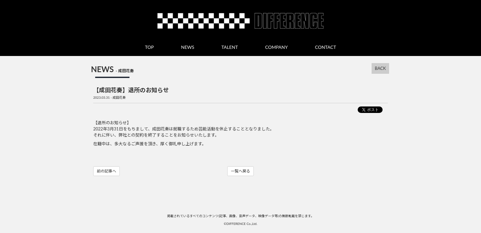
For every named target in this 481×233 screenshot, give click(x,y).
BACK (380, 68)
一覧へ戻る (240, 171)
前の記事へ (106, 171)
